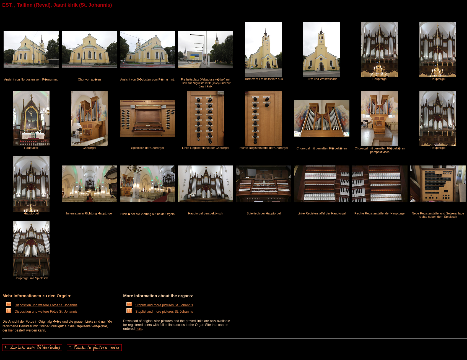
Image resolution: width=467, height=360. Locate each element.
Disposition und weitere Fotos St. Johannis (41, 305)
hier (11, 330)
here (139, 329)
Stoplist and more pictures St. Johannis (159, 305)
